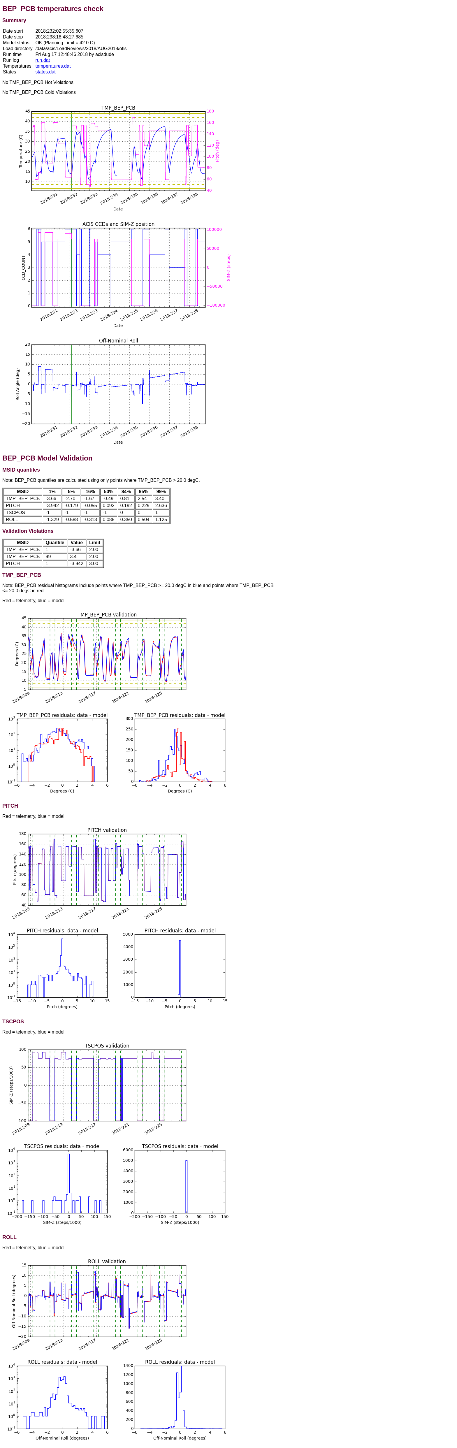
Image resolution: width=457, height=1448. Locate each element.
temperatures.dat (53, 66)
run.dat (42, 60)
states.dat (45, 71)
